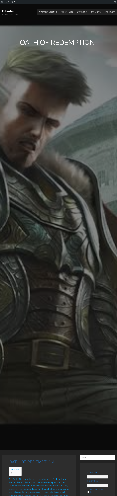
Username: (92, 473)
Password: (92, 481)
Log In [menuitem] (7, 2)
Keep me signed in (97, 490)
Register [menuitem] (13, 2)
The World (96, 12)
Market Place (67, 12)
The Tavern (110, 12)
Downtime (82, 12)
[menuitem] (2, 2)
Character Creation (48, 12)
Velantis (8, 11)
